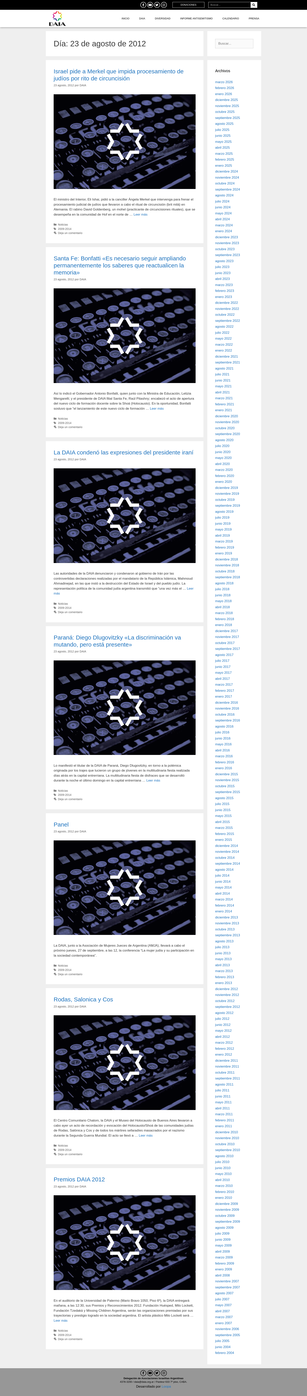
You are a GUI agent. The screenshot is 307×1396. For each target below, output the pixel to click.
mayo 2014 (223, 887)
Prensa (254, 18)
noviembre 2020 (227, 422)
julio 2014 (222, 875)
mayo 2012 (223, 1031)
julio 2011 (222, 1090)
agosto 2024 (224, 195)
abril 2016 (222, 750)
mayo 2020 (223, 458)
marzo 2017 (224, 684)
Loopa (166, 1386)
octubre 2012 (225, 1001)
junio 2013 (222, 953)
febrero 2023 (224, 291)
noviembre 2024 (227, 177)
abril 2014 (222, 893)
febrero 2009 (224, 1263)
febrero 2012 (224, 1049)
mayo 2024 (223, 213)
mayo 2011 (223, 1102)
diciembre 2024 (226, 171)
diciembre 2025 (226, 100)
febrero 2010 (224, 1192)
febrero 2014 (224, 905)
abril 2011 (222, 1108)
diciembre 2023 (226, 237)
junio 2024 (222, 207)
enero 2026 (223, 94)
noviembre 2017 (227, 637)
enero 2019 (223, 553)
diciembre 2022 (226, 303)
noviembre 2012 (227, 995)
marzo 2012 (224, 1042)
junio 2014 (222, 881)
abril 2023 (222, 279)
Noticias (63, 224)
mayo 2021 (223, 386)
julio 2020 (222, 446)
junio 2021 (222, 380)
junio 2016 (222, 738)
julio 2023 (222, 267)
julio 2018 (222, 589)
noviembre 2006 (227, 1329)
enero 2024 (223, 231)
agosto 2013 (224, 941)
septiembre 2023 (227, 255)
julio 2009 (222, 1233)
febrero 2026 (224, 88)
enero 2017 (223, 696)
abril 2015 (222, 822)
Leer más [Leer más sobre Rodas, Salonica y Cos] (146, 1135)
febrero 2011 (224, 1120)
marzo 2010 (224, 1186)
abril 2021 (222, 392)
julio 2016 (222, 732)
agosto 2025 (224, 124)
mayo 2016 (223, 744)
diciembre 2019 (226, 488)
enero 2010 (223, 1198)
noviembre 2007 (227, 1281)
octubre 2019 (225, 500)
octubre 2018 (225, 571)
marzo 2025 (224, 154)
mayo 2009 (223, 1245)
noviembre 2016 (227, 708)
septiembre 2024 (227, 189)
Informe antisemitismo (196, 18)
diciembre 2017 (226, 631)
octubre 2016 (225, 714)
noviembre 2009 (227, 1210)
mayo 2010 (223, 1174)
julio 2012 (222, 1019)
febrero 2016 (224, 762)
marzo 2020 (224, 470)
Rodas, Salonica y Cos (83, 999)
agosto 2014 (224, 870)
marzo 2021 (224, 398)
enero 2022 (223, 350)
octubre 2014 (225, 858)
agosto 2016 (224, 726)
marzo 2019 (224, 541)
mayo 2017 (223, 673)
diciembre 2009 (226, 1204)
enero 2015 (223, 840)
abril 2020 (222, 464)
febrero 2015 (224, 834)
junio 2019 (222, 523)
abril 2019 (222, 535)
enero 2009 (223, 1269)
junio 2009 (222, 1239)
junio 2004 (222, 1347)
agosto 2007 (224, 1293)
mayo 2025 (223, 142)
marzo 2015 (224, 828)
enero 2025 (223, 165)
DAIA (142, 18)
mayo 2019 (223, 529)
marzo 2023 (224, 285)
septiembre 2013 (227, 935)
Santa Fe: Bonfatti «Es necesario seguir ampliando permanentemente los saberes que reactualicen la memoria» (120, 265)
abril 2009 (222, 1251)
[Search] (254, 5)
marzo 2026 (224, 82)
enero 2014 (223, 911)
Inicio (125, 18)
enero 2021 (223, 410)
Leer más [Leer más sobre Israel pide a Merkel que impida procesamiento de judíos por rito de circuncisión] (140, 214)
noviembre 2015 (227, 780)
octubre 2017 (225, 643)
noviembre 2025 (227, 106)
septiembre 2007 (227, 1287)
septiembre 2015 (227, 792)
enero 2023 (223, 297)
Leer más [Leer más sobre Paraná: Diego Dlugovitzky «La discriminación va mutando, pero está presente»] (153, 780)
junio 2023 (222, 273)
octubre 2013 (225, 929)
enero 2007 (223, 1323)
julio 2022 (222, 333)
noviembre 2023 (227, 243)
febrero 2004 (224, 1353)
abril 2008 (222, 1275)
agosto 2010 (224, 1156)
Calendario (230, 18)
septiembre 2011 (227, 1078)
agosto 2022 (224, 326)
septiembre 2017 (227, 649)
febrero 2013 (224, 977)
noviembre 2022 (227, 309)
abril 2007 (222, 1311)
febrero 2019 (224, 547)
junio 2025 (222, 136)
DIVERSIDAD (162, 18)
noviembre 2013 (227, 923)
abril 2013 (222, 965)
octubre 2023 (225, 249)
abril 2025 (222, 147)
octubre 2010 (225, 1144)
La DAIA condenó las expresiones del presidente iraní (123, 452)
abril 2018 (222, 607)
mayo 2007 (223, 1305)
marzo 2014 (224, 899)
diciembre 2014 (226, 846)
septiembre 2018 (227, 577)
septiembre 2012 (227, 1007)
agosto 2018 (224, 583)
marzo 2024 (224, 225)
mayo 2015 (223, 816)
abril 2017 (222, 679)
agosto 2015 (224, 798)
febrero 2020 (224, 476)
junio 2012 (222, 1025)
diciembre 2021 (226, 356)
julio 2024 (222, 201)
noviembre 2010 (227, 1138)
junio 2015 (222, 810)
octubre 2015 (225, 786)
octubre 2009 (225, 1216)
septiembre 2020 (227, 434)
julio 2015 (222, 804)
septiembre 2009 (227, 1221)
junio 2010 (222, 1168)
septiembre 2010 (227, 1150)
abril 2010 (222, 1180)
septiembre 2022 (227, 321)
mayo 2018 (223, 601)
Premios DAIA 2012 (79, 1179)
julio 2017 (222, 661)
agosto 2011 (224, 1084)
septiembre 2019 (227, 505)
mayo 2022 (223, 338)
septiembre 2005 (227, 1335)
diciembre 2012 (226, 989)
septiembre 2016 (227, 720)
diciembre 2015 (226, 774)
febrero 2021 (224, 404)
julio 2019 (222, 517)
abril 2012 (222, 1037)
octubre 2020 (225, 428)
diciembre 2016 (226, 702)
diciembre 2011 (226, 1060)
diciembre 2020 (226, 416)
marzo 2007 (224, 1317)
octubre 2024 (225, 183)
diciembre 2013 (226, 917)
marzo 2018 (224, 613)
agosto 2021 (224, 368)
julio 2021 (222, 374)
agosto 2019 (224, 512)
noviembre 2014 (227, 852)
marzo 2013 (224, 971)
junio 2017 (222, 667)
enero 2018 (223, 625)
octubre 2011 (225, 1072)
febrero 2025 (224, 159)
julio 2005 (222, 1341)
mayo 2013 (223, 959)
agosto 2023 (224, 261)
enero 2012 (223, 1054)
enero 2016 (223, 768)
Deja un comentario (70, 233)
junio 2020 (222, 452)
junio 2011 (222, 1096)
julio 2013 (222, 947)
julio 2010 (222, 1162)
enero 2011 (223, 1126)
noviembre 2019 (227, 494)
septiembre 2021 (227, 362)
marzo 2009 (224, 1257)
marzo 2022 (224, 344)
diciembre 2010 (226, 1132)
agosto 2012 (224, 1013)
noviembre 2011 (227, 1066)
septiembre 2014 (227, 863)
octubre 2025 (225, 112)
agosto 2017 (224, 655)
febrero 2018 (224, 619)
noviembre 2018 (227, 565)
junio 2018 (222, 595)
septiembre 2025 (227, 118)
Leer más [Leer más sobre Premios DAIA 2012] (61, 1320)
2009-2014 (64, 228)
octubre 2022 (225, 315)
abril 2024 (222, 219)
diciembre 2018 (226, 559)
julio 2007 (222, 1299)
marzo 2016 (224, 756)
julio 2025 (222, 130)
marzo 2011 (224, 1114)
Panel (61, 824)
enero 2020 (223, 482)
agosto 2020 (224, 440)
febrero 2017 (224, 691)
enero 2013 (223, 983)
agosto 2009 (224, 1228)
